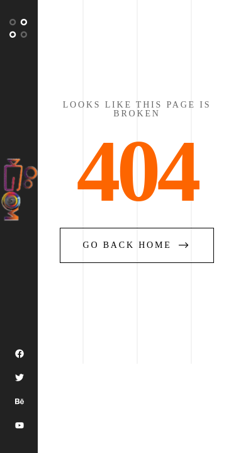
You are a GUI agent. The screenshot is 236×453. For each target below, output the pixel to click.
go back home (137, 245)
